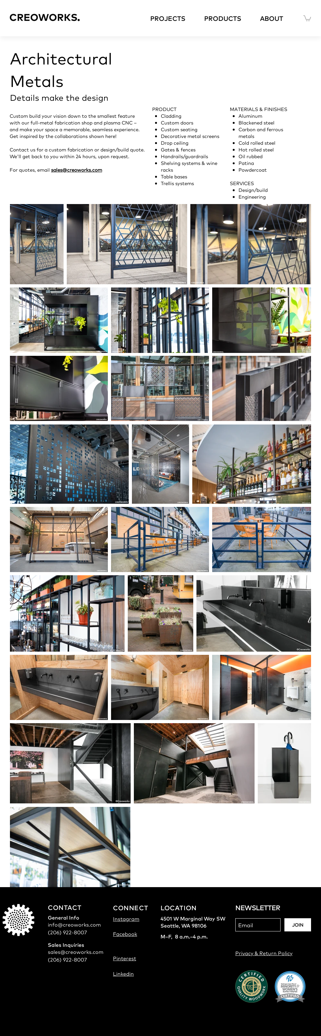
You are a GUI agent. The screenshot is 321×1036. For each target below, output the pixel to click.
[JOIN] (297, 924)
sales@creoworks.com (76, 169)
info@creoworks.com (74, 924)
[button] (172, 18)
